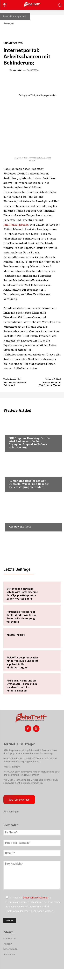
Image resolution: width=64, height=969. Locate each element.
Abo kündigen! (11, 811)
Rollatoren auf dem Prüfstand (15, 384)
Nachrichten (16, 520)
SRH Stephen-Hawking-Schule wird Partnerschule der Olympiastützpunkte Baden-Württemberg (29, 442)
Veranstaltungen (19, 474)
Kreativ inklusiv (20, 526)
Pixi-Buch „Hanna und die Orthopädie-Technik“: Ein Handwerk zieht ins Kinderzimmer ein (30, 781)
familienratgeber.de (16, 224)
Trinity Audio (37, 95)
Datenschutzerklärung (35, 897)
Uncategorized (18, 16)
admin (17, 70)
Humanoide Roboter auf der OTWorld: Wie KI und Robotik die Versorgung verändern (29, 484)
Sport (12, 431)
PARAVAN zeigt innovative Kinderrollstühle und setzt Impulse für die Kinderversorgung (31, 773)
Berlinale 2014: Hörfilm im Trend (50, 384)
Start (5, 16)
